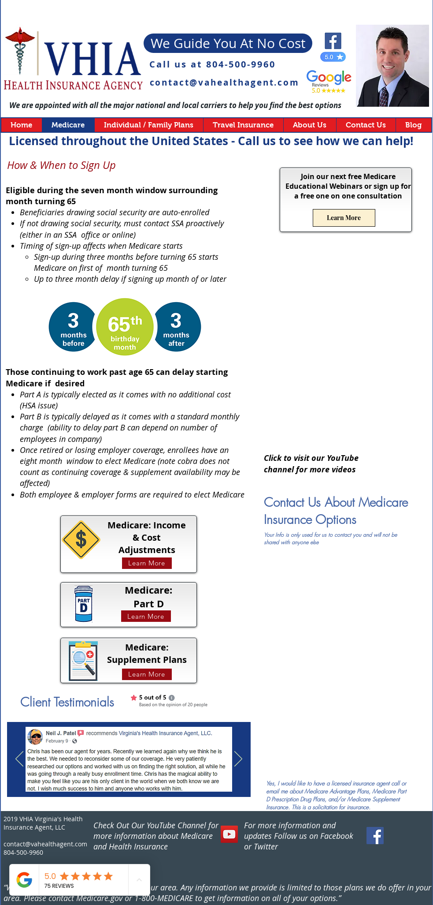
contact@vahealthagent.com (225, 82)
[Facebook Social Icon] (375, 835)
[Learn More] (147, 563)
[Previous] (19, 759)
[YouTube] (229, 834)
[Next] (238, 759)
